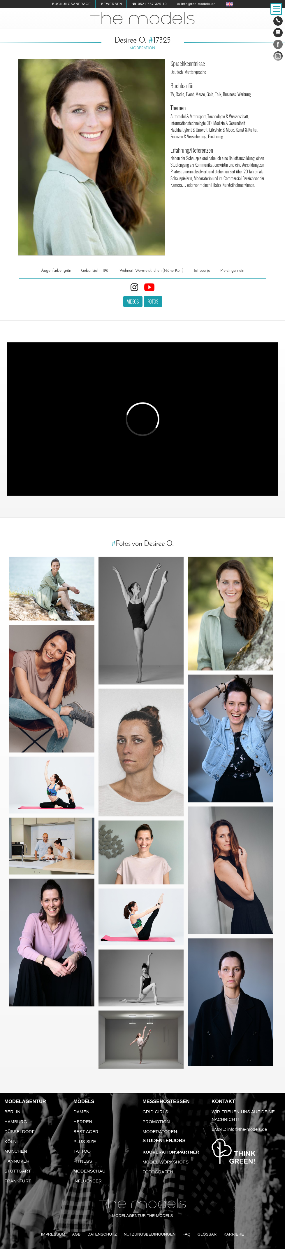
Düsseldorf (19, 1131)
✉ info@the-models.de (196, 4)
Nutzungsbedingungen (150, 1234)
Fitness (82, 1161)
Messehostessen (166, 1101)
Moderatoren (159, 1131)
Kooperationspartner (170, 1151)
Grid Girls (155, 1111)
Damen (81, 1111)
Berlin (12, 1111)
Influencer (87, 1180)
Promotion (156, 1121)
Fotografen (157, 1171)
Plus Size (84, 1141)
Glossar (207, 1234)
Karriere (234, 1234)
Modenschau (89, 1170)
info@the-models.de (247, 1129)
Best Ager (85, 1131)
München (15, 1151)
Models (83, 1101)
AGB (76, 1234)
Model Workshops (165, 1161)
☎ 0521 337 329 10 (149, 4)
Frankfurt (17, 1180)
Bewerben (111, 4)
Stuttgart (17, 1170)
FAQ (186, 1234)
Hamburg (15, 1121)
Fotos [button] (152, 301)
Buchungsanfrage (71, 4)
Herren (82, 1121)
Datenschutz (102, 1234)
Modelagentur (25, 1101)
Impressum (53, 1234)
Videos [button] (133, 301)
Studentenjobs (164, 1140)
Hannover (16, 1161)
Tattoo (82, 1151)
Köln (10, 1141)
